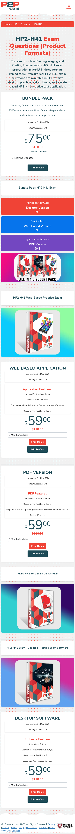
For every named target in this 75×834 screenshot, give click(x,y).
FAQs (21, 827)
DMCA (5, 827)
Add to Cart (38, 167)
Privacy (51, 824)
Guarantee (31, 827)
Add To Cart (37, 449)
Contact (16, 830)
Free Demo (37, 441)
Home (7, 24)
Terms (14, 827)
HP (15, 24)
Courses (43, 827)
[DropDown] (37, 158)
